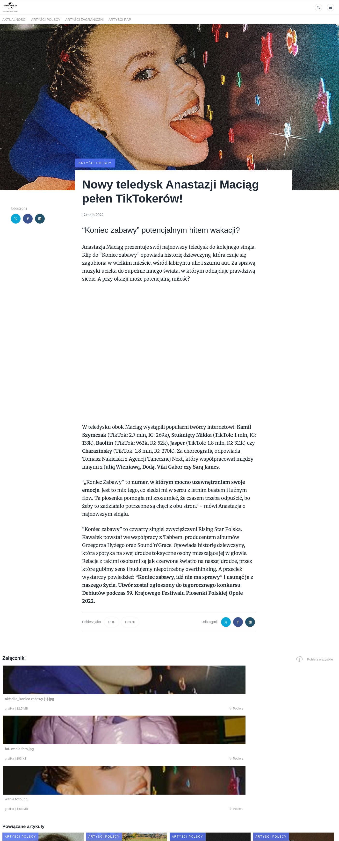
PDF (111, 622)
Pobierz (73, 708)
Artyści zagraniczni (84, 20)
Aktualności (14, 20)
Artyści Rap (119, 20)
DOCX (130, 622)
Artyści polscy (45, 20)
